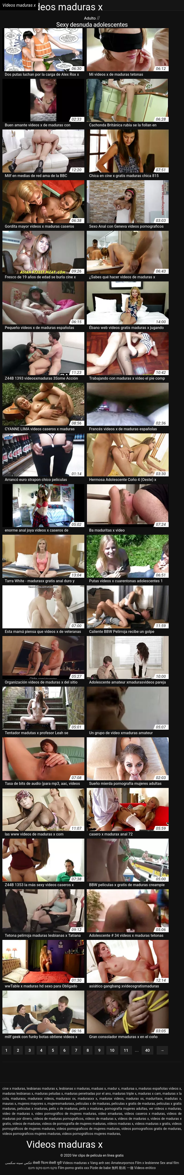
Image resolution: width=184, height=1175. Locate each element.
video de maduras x (17, 1114)
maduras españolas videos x (159, 1089)
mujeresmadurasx (60, 1104)
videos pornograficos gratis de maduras (151, 1130)
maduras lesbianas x (17, 1094)
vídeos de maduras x (133, 1119)
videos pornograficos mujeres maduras (31, 1135)
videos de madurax (26, 1124)
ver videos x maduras (165, 1109)
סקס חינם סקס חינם (42, 1169)
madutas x (173, 1099)
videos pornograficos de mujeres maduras (88, 1130)
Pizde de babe (100, 1169)
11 (131, 1051)
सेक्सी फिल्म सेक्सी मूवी (47, 1164)
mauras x (9, 1104)
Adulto (90, 18)
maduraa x (129, 1089)
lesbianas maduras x (42, 1089)
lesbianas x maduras (74, 1089)
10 (116, 1051)
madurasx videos (41, 1099)
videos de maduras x (100, 1119)
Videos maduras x (76, 1164)
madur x (113, 1089)
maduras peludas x (49, 1094)
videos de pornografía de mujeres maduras (74, 1124)
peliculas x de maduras (93, 1104)
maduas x (98, 1089)
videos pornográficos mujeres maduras (91, 1135)
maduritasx (154, 1099)
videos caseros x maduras (144, 1114)
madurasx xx (65, 1099)
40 (153, 1051)
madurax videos (111, 1099)
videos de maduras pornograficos (58, 1119)
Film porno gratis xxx (73, 1169)
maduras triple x (124, 1094)
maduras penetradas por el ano (87, 1094)
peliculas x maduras (32, 1109)
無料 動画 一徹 (122, 1169)
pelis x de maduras (63, 1109)
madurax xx (135, 1099)
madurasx (18, 1099)
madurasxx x (87, 1099)
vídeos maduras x (120, 1124)
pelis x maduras (91, 1109)
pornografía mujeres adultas (126, 1109)
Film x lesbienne (147, 1164)
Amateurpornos (122, 1164)
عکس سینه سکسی (18, 1164)
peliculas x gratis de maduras (133, 1104)
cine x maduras (13, 1089)
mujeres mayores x (32, 1104)
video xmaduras (110, 1114)
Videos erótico (145, 1169)
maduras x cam (149, 1094)
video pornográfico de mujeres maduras (65, 1114)
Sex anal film (169, 1164)
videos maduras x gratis (152, 1124)
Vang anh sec (100, 1164)
